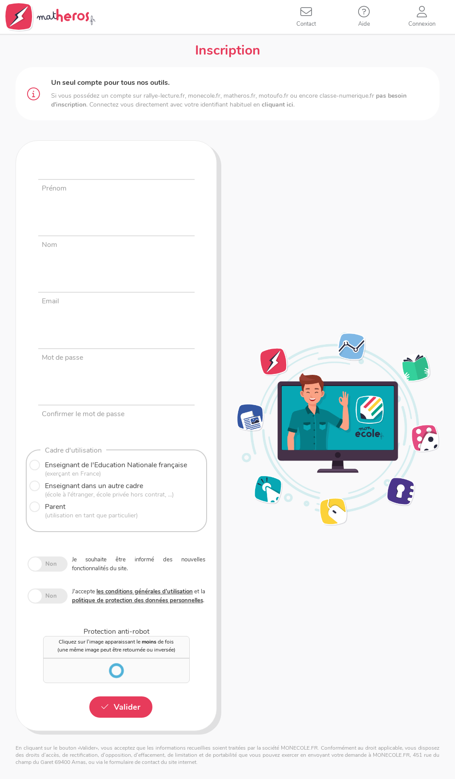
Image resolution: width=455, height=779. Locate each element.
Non (51, 564)
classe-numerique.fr (346, 95)
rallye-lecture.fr (164, 95)
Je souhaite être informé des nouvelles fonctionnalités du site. (138, 564)
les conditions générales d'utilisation (144, 592)
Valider (127, 707)
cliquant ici (277, 104)
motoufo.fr (273, 95)
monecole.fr (204, 95)
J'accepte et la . (138, 596)
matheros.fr (239, 95)
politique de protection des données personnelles (137, 600)
